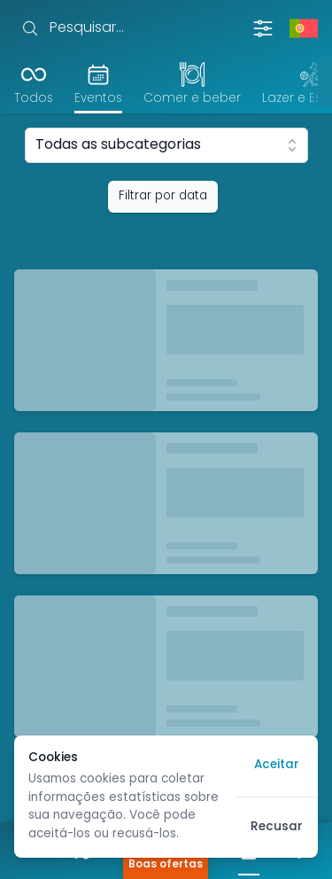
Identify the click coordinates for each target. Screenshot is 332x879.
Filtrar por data (163, 196)
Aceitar (276, 765)
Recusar (277, 827)
